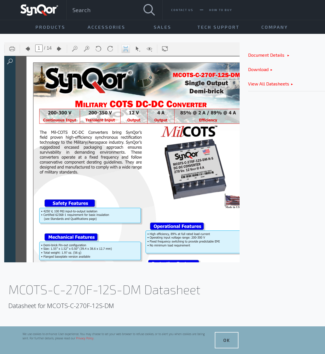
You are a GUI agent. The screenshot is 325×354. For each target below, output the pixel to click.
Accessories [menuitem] (106, 27)
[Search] (149, 9)
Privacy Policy (85, 338)
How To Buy (220, 10)
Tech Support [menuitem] (218, 27)
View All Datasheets (268, 83)
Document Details (267, 55)
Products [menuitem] (50, 27)
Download (258, 69)
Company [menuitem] (274, 27)
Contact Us (182, 10)
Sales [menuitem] (162, 27)
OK (226, 340)
